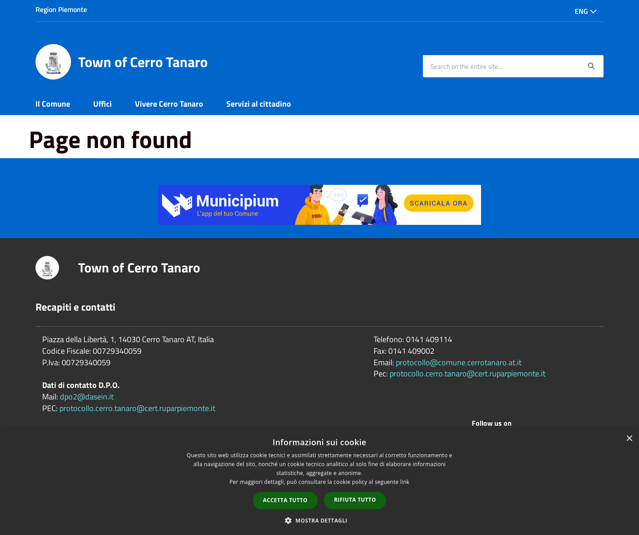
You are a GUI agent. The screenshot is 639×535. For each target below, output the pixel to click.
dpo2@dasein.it (87, 397)
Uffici (102, 104)
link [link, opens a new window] (405, 482)
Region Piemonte (61, 9)
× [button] (629, 438)
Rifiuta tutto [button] (355, 499)
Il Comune (53, 104)
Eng (586, 11)
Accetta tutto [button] (285, 500)
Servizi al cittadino (258, 104)
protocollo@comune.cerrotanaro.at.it (458, 362)
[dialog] (319, 482)
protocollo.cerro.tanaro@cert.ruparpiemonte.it (137, 408)
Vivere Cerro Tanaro (169, 104)
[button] (319, 520)
